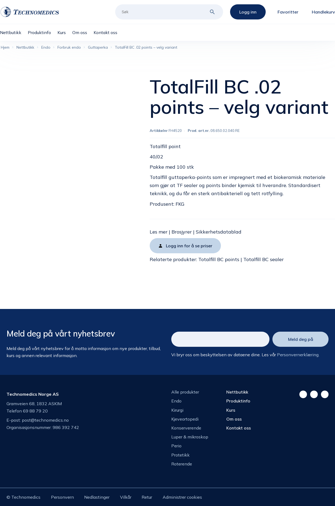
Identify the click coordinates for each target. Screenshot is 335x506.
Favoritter (288, 12)
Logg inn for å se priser (189, 245)
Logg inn (248, 12)
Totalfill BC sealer (263, 259)
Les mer (158, 232)
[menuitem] (14, 32)
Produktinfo (238, 401)
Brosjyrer (182, 232)
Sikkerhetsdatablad (218, 232)
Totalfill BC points (218, 259)
